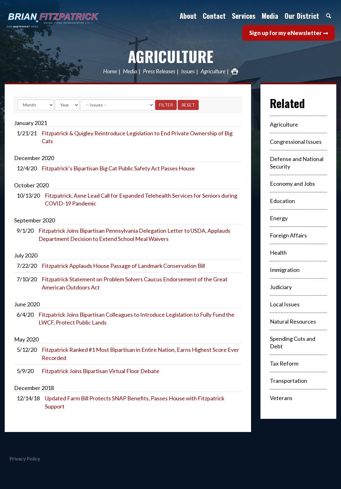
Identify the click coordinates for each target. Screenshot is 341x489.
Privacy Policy (24, 458)
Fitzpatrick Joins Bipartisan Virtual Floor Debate (100, 370)
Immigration (285, 269)
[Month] (36, 105)
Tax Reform (284, 363)
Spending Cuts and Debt (292, 342)
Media (130, 71)
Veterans (281, 397)
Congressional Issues (296, 141)
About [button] (188, 16)
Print (234, 71)
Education (282, 200)
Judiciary (281, 287)
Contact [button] (214, 16)
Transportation (288, 380)
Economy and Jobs (292, 183)
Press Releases (159, 71)
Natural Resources (293, 321)
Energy (279, 218)
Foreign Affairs (288, 235)
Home (110, 71)
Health (278, 252)
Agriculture (170, 56)
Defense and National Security (296, 162)
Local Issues (285, 304)
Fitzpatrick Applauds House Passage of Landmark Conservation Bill (123, 265)
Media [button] (270, 16)
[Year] (67, 105)
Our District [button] (302, 16)
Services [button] (243, 16)
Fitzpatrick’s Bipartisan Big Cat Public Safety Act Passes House (118, 168)
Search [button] (328, 15)
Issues (188, 71)
